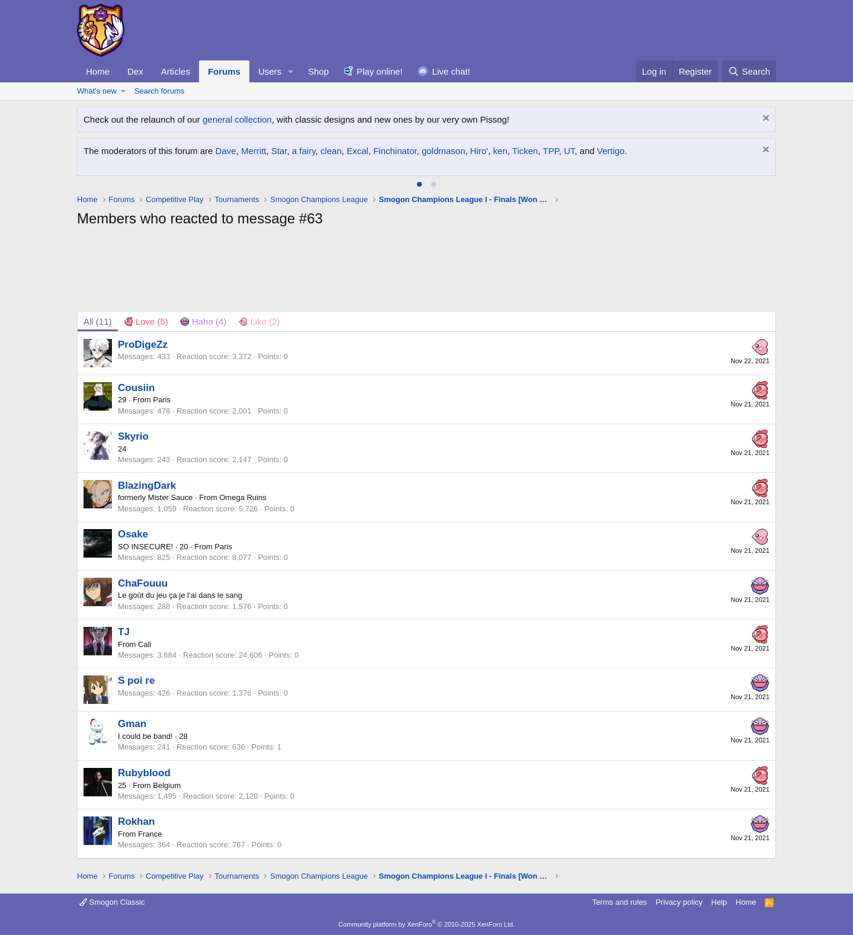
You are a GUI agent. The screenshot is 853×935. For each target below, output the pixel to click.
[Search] (749, 71)
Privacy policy (679, 902)
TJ (124, 632)
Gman (132, 723)
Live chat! (451, 71)
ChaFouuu (143, 583)
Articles (175, 71)
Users (269, 71)
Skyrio (133, 436)
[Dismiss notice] (764, 119)
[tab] (419, 184)
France (150, 834)
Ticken (525, 151)
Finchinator (394, 151)
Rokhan (136, 821)
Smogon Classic (112, 902)
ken (500, 151)
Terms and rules (619, 902)
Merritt (254, 151)
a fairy (304, 151)
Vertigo (611, 151)
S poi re (136, 680)
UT (569, 151)
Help (719, 902)
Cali (144, 644)
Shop (318, 71)
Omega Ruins (242, 497)
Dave (226, 151)
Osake (133, 534)
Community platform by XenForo (426, 924)
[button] (291, 71)
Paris (162, 399)
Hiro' (479, 151)
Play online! (380, 71)
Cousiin (136, 387)
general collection (237, 119)
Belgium (167, 785)
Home (98, 71)
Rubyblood (144, 773)
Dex (135, 71)
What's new (97, 91)
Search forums (159, 91)
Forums (224, 71)
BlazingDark (147, 485)
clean (331, 151)
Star (279, 151)
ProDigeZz (143, 344)
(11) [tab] (98, 321)
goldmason (443, 151)
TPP (551, 151)
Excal (357, 151)
